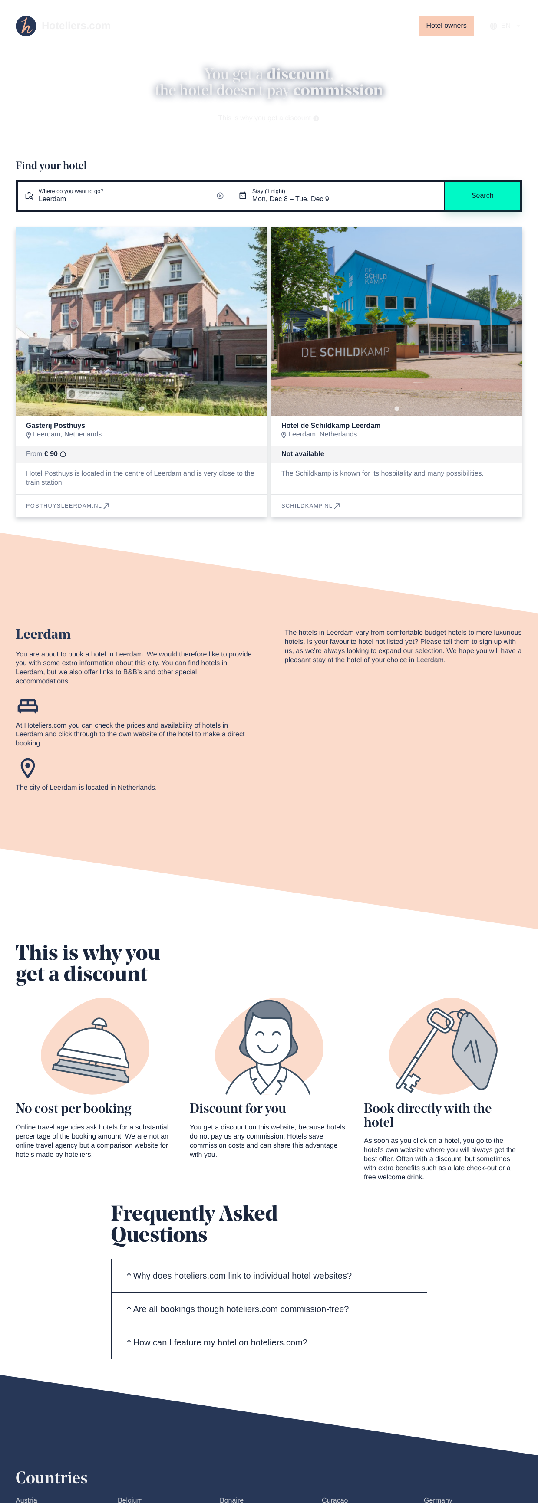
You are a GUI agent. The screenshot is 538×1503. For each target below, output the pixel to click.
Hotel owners (446, 26)
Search (483, 195)
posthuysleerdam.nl (68, 505)
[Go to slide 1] (141, 409)
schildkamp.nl (311, 505)
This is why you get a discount (269, 118)
